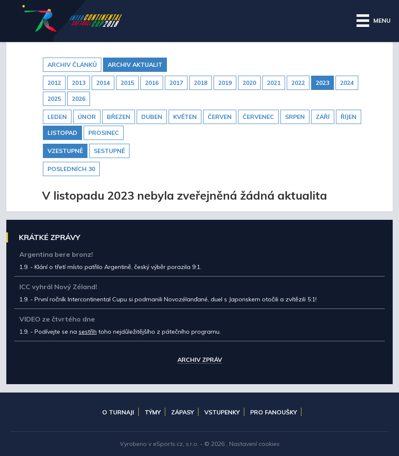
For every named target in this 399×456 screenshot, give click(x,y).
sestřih (88, 331)
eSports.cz (168, 444)
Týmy (153, 412)
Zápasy (182, 412)
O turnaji (118, 412)
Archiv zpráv (199, 360)
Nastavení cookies (254, 444)
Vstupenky (222, 412)
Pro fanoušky (273, 412)
